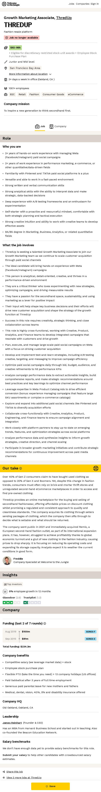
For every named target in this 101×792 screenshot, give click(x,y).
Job (40, 126)
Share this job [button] (13, 771)
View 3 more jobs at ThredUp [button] (22, 777)
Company (57, 126)
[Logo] (11, 4)
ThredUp (64, 18)
